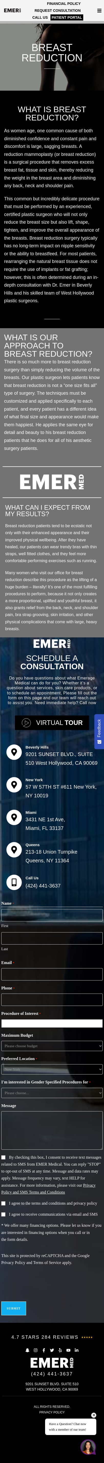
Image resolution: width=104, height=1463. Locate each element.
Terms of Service (47, 1318)
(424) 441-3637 (43, 941)
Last (4, 1004)
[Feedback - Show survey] (99, 731)
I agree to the (53, 1259)
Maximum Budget (17, 1091)
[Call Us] (14, 938)
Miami (31, 868)
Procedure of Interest (21, 1069)
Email (7, 1018)
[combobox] (53, 1079)
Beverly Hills (37, 802)
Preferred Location (19, 1114)
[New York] (14, 840)
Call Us (32, 933)
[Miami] (14, 873)
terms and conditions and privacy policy (64, 1259)
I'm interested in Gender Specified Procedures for (46, 1138)
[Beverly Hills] (14, 807)
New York (34, 835)
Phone (8, 1044)
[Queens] (14, 905)
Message (8, 1161)
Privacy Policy (13, 1318)
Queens (33, 900)
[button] (99, 10)
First (4, 981)
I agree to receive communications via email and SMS (53, 1270)
